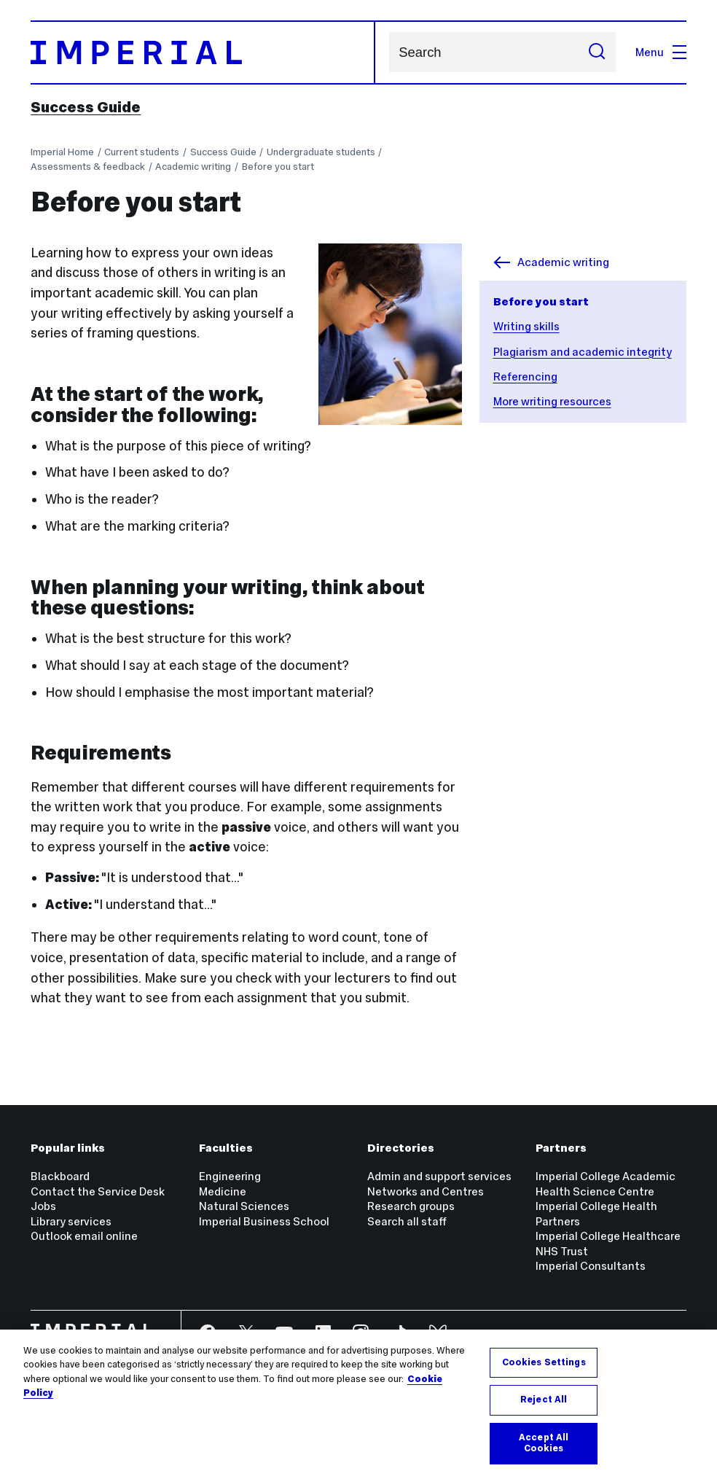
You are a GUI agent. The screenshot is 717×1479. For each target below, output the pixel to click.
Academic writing (193, 166)
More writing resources (552, 401)
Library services (71, 1221)
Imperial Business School (264, 1221)
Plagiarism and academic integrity (582, 352)
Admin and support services (439, 1176)
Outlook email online (84, 1236)
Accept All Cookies (543, 1443)
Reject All (543, 1399)
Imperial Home (62, 152)
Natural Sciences (244, 1206)
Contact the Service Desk (98, 1191)
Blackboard (60, 1176)
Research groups (411, 1206)
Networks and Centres (425, 1191)
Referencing (525, 376)
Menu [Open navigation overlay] (660, 52)
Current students (141, 152)
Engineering (230, 1176)
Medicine (222, 1191)
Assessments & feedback (88, 166)
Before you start (278, 166)
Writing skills (526, 326)
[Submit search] (597, 52)
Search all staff (407, 1221)
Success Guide (86, 107)
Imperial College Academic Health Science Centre (605, 1183)
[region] (358, 1404)
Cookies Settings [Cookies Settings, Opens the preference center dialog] (544, 1362)
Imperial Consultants (591, 1266)
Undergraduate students (321, 152)
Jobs (43, 1206)
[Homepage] (203, 52)
